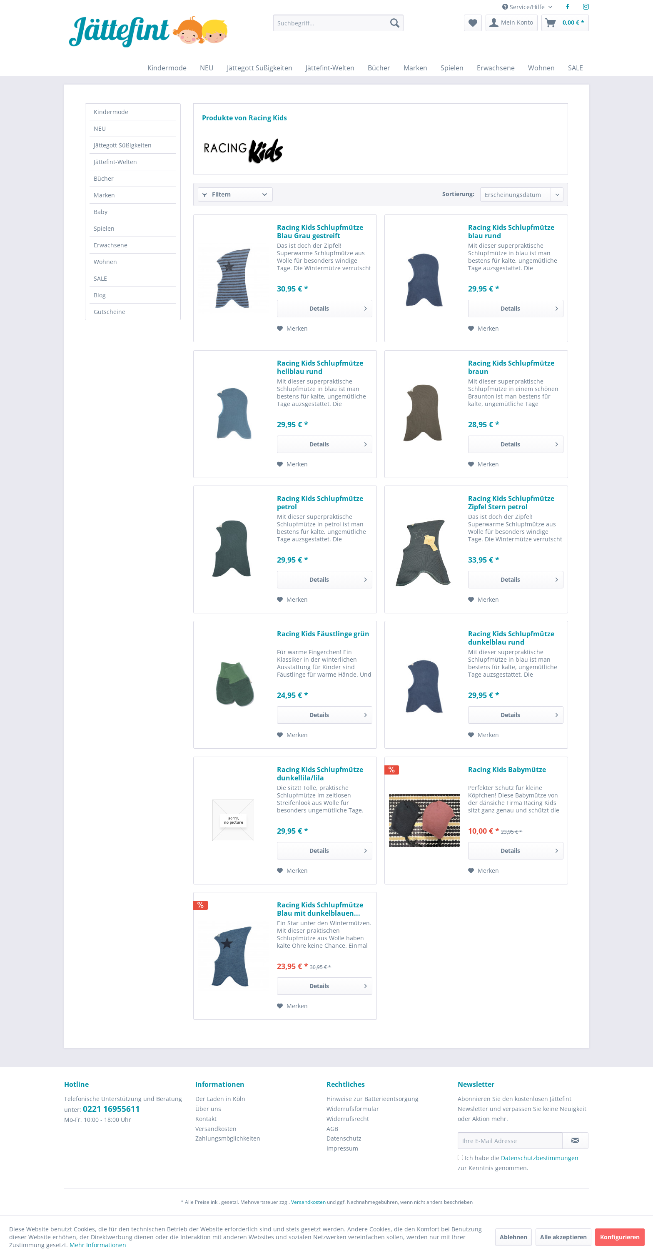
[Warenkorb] (565, 23)
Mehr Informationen (98, 1245)
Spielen (104, 228)
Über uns (208, 1109)
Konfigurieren (620, 1237)
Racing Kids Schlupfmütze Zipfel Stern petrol (511, 502)
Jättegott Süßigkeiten (123, 145)
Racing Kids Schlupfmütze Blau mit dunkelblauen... (320, 909)
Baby (100, 212)
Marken (104, 195)
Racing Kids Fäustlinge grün (323, 634)
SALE (100, 278)
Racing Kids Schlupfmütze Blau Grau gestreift (320, 231)
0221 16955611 (111, 1109)
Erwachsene (110, 245)
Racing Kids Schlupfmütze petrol (320, 502)
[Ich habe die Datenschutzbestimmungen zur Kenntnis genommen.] (460, 1157)
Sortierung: (458, 194)
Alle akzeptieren (563, 1237)
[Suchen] (395, 23)
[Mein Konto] (512, 23)
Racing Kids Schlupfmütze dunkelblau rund (511, 638)
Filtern (216, 194)
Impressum (342, 1148)
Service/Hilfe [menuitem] (524, 7)
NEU (100, 128)
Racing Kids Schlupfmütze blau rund (511, 231)
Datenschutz (343, 1138)
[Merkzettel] (473, 23)
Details (338, 307)
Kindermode (111, 112)
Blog (100, 295)
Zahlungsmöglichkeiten (227, 1138)
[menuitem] (338, 27)
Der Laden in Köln (220, 1099)
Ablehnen (513, 1237)
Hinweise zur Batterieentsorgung (372, 1099)
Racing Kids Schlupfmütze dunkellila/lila (320, 773)
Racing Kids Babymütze (507, 769)
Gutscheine (109, 312)
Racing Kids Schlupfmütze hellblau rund (320, 367)
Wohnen (105, 262)
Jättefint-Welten (115, 162)
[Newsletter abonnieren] (575, 1140)
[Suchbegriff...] (338, 23)
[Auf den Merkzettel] (292, 329)
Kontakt (206, 1119)
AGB (332, 1129)
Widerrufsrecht (347, 1119)
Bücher (104, 178)
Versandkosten (216, 1129)
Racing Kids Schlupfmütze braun (511, 367)
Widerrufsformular (352, 1109)
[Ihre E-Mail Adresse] (510, 1140)
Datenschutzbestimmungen (539, 1158)
